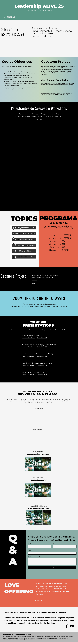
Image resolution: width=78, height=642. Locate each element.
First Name (30, 543)
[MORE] (38, 283)
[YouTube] (72, 626)
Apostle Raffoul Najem (28, 347)
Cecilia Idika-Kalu (42, 338)
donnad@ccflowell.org (38, 277)
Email (29, 550)
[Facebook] (67, 626)
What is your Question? (34, 556)
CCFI (36, 612)
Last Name (56, 543)
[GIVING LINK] (42, 600)
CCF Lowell (61, 612)
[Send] (52, 567)
